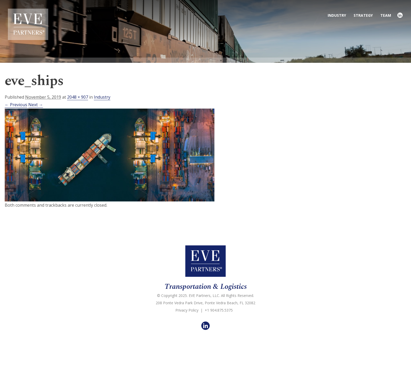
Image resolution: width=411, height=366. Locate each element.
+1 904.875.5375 (219, 310)
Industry (102, 97)
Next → (35, 105)
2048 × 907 (77, 97)
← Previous (16, 105)
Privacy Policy (186, 310)
